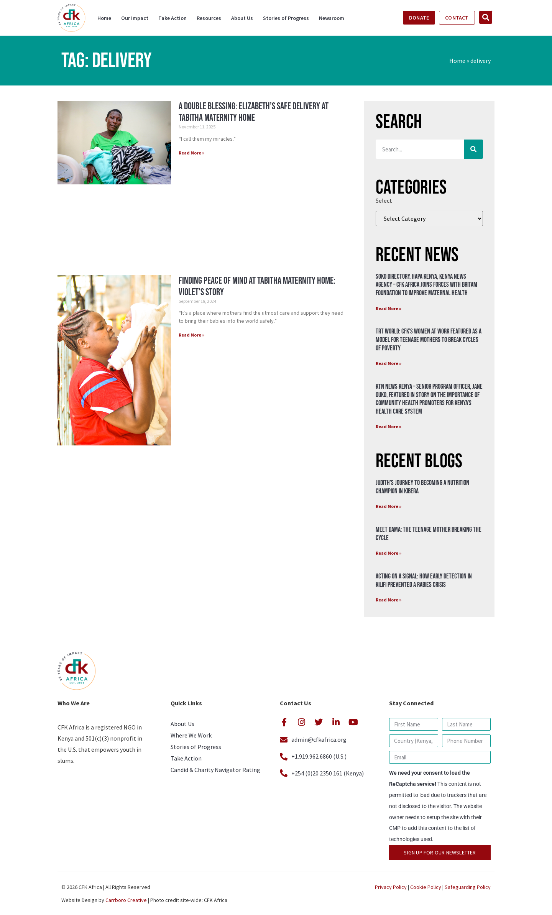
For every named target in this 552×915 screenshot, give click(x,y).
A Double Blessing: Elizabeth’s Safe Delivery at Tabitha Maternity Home (254, 112)
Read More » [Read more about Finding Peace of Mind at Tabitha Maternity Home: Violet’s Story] (191, 335)
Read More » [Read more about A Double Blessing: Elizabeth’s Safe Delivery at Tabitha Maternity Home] (191, 153)
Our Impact (134, 18)
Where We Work (191, 735)
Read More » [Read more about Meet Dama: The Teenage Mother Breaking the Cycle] (388, 553)
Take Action (172, 18)
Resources (209, 18)
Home (104, 18)
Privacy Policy (391, 887)
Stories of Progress (286, 18)
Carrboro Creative (126, 900)
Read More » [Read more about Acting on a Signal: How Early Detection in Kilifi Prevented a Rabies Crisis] (388, 600)
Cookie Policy (425, 887)
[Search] (473, 149)
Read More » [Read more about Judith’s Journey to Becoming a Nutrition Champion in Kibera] (388, 506)
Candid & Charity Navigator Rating (215, 770)
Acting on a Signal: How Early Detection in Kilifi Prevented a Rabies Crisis (424, 580)
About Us (242, 18)
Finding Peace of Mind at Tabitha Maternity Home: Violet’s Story (257, 286)
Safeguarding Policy (468, 887)
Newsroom (331, 18)
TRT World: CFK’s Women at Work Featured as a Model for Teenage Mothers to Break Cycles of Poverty (428, 339)
